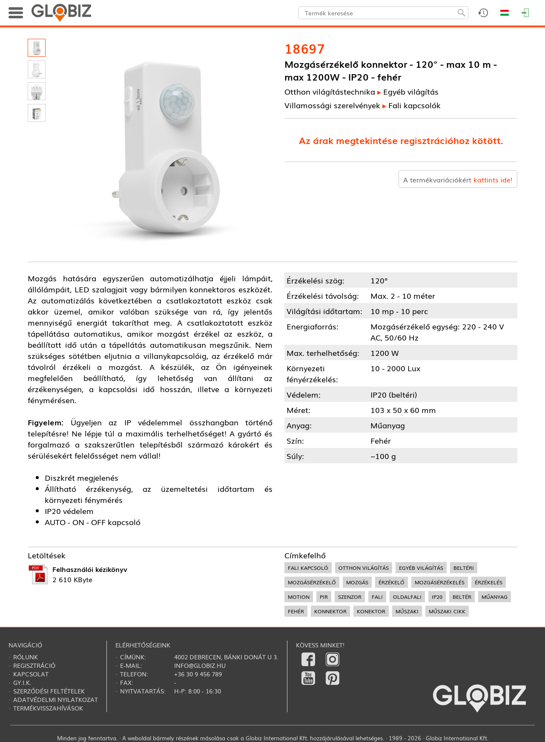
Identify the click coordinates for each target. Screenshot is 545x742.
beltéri (463, 568)
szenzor (349, 597)
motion (299, 597)
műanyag (495, 597)
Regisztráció (34, 665)
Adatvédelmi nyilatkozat (55, 699)
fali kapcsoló (308, 568)
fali (377, 597)
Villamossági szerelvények (332, 104)
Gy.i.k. (22, 682)
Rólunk (25, 656)
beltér (462, 597)
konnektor (330, 611)
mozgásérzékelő (312, 582)
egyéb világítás (421, 568)
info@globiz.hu (200, 665)
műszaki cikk (447, 611)
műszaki (407, 611)
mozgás (357, 582)
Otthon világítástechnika (329, 91)
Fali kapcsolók (414, 104)
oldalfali (407, 597)
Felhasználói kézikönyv (89, 569)
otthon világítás (363, 568)
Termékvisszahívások (48, 708)
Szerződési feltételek (49, 691)
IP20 (437, 597)
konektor (371, 611)
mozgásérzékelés (440, 582)
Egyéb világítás (411, 91)
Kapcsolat (31, 674)
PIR (324, 597)
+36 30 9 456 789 (198, 674)
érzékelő (391, 582)
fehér (296, 611)
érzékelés (488, 582)
